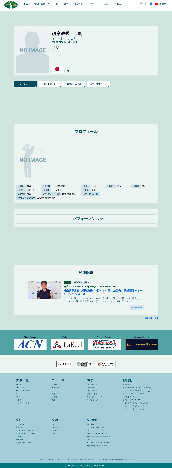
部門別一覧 (127, 385)
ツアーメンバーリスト (95, 397)
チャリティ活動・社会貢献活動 (98, 437)
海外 (53, 394)
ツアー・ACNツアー (23, 391)
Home (26, 4)
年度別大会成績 (74, 84)
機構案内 (90, 424)
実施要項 (19, 440)
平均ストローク (128, 397)
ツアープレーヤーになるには (98, 430)
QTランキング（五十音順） (26, 433)
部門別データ (49, 84)
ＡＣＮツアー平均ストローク (133, 409)
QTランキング (92, 400)
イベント (55, 433)
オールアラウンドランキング (133, 394)
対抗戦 (54, 430)
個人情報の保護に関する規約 (98, 443)
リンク (89, 440)
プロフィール (25, 84)
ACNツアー (20, 388)
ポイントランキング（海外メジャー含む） (138, 388)
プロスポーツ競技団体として (98, 427)
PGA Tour (19, 397)
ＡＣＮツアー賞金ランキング (133, 406)
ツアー (18, 385)
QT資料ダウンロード (23, 443)
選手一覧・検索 (93, 385)
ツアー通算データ (98, 84)
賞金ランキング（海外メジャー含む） (137, 391)
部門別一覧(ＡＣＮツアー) (132, 400)
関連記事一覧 (150, 318)
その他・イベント (22, 403)
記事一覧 (19, 427)
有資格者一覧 (92, 388)
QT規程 (19, 437)
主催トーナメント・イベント (98, 433)
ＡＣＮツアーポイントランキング (135, 403)
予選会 (18, 400)
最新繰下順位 (92, 394)
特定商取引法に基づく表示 (97, 446)
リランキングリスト (94, 391)
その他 (54, 397)
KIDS (53, 400)
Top (53, 424)
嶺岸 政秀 (138, 307)
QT (17, 394)
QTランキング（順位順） (25, 430)
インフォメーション (23, 424)
